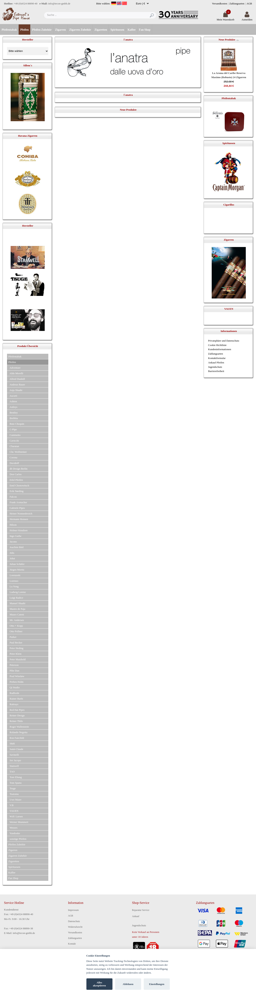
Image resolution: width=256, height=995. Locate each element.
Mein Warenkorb (225, 18)
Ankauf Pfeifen (216, 362)
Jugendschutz (215, 366)
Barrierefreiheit (216, 371)
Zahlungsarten (236, 3)
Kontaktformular (217, 358)
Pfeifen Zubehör (42, 29)
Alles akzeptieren (99, 984)
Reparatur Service (140, 910)
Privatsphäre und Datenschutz (223, 340)
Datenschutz (74, 921)
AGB (249, 3)
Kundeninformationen (219, 349)
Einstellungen (156, 984)
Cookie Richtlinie (217, 345)
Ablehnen (128, 984)
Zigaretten (100, 29)
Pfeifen (24, 29)
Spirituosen (117, 29)
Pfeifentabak (9, 29)
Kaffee (131, 29)
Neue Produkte (227, 39)
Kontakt (72, 943)
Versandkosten (219, 3)
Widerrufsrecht (75, 926)
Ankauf (135, 916)
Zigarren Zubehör (80, 29)
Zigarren (60, 29)
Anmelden (247, 18)
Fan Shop (144, 29)
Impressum (73, 910)
